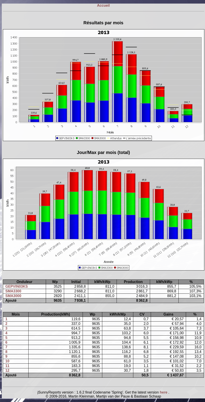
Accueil (103, 5)
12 (7, 370)
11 (7, 366)
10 (7, 361)
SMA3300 (13, 291)
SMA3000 (13, 296)
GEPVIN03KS (16, 286)
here (164, 392)
